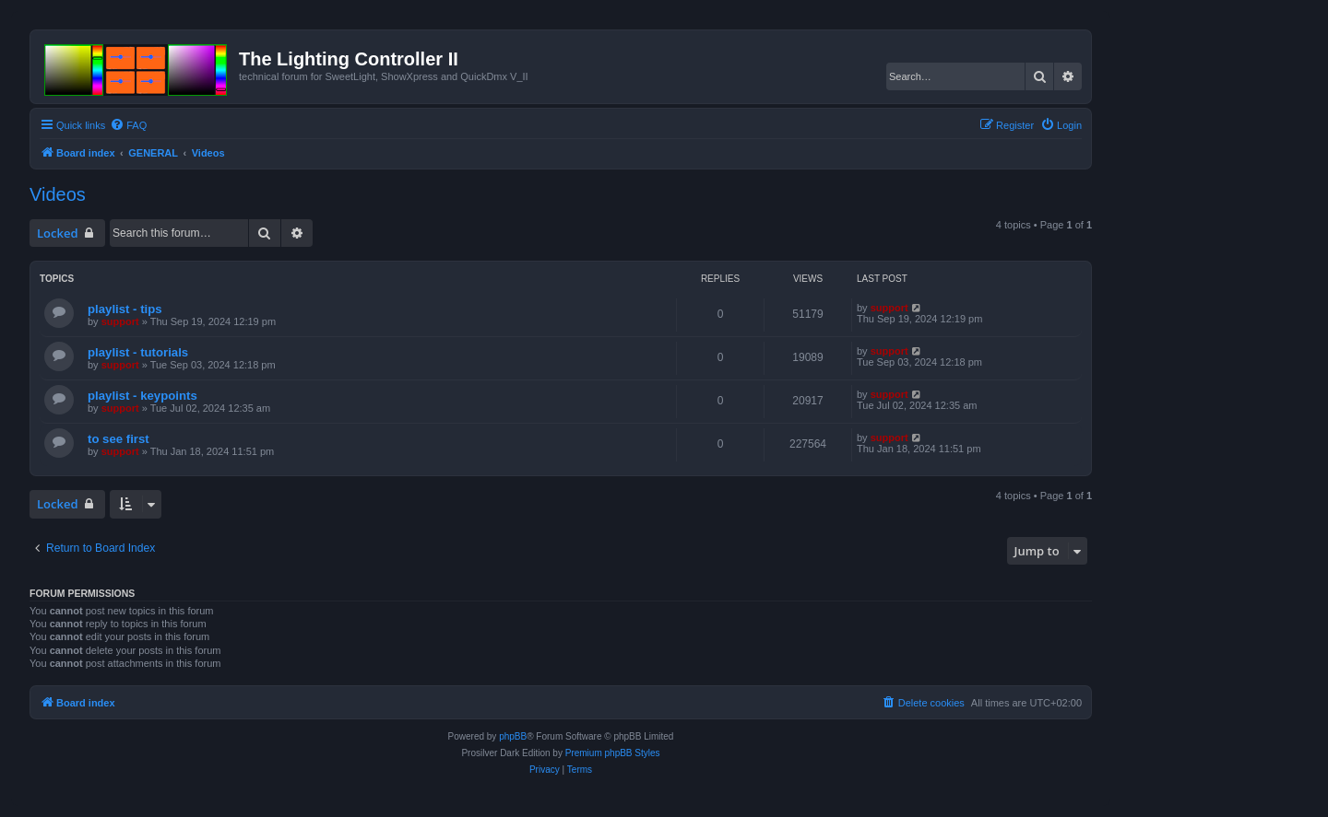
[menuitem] (128, 125)
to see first (118, 439)
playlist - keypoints (142, 396)
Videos (58, 194)
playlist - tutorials (138, 352)
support (120, 321)
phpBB (513, 736)
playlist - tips (125, 309)
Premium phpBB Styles (612, 753)
